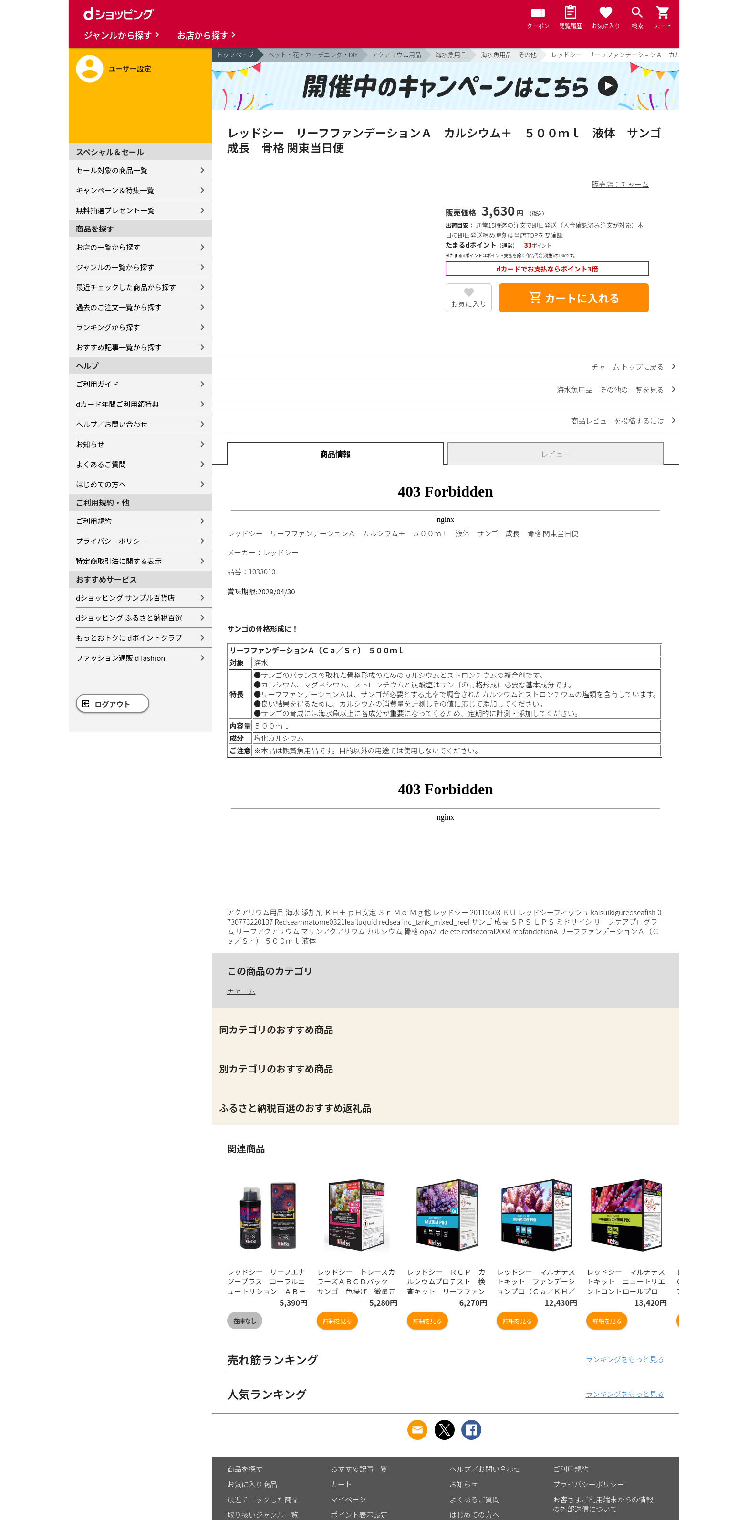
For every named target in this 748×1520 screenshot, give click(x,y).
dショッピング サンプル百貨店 (125, 598)
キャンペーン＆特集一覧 (115, 190)
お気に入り (469, 304)
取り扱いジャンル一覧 (262, 1515)
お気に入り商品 (252, 1484)
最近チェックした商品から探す (126, 287)
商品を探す (245, 1469)
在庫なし (244, 1320)
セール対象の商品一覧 (111, 170)
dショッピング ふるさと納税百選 (129, 618)
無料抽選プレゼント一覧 (115, 210)
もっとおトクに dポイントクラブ (129, 638)
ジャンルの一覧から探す (115, 267)
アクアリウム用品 (396, 54)
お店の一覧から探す (108, 247)
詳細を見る (337, 1320)
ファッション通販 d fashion (120, 658)
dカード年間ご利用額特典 (117, 404)
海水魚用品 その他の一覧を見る (610, 389)
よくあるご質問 (101, 464)
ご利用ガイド (97, 384)
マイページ (348, 1499)
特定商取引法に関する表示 (119, 561)
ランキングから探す (108, 327)
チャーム (241, 991)
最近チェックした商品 (263, 1499)
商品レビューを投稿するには (617, 420)
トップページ (235, 54)
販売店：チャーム (620, 184)
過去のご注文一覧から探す (119, 307)
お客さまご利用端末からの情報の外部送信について (603, 1504)
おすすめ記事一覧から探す (119, 347)
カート (341, 1484)
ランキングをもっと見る (624, 1359)
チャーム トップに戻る (627, 366)
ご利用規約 (94, 521)
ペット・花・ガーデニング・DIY (313, 54)
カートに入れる (574, 297)
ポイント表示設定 (359, 1515)
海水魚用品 (451, 54)
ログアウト (113, 704)
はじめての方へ (101, 484)
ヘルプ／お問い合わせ (111, 424)
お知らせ (90, 444)
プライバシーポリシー (111, 541)
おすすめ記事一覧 (359, 1469)
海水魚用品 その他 (509, 54)
